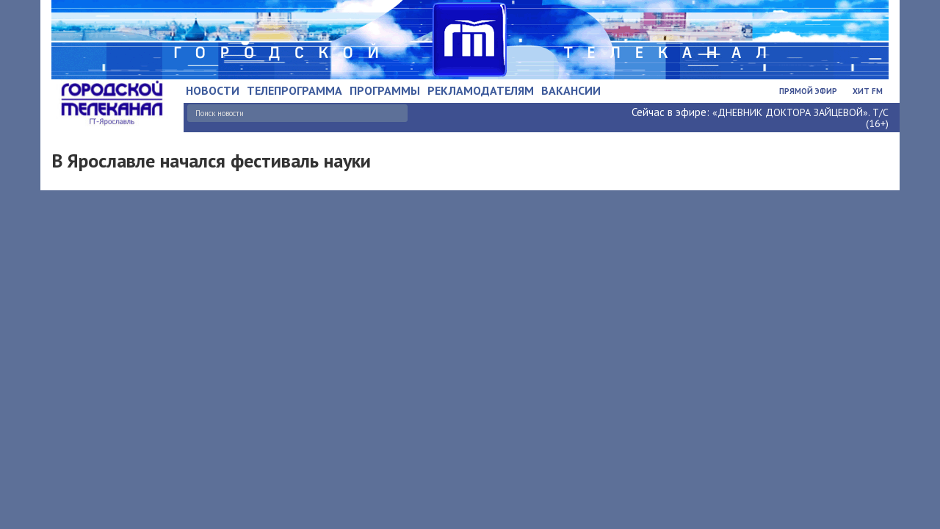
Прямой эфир (808, 91)
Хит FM (868, 91)
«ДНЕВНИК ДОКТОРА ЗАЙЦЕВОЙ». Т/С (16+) (800, 118)
